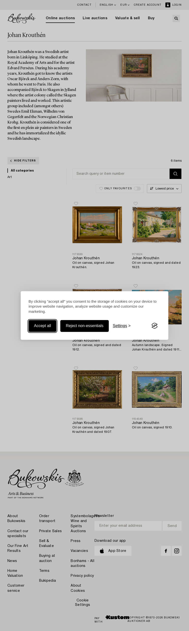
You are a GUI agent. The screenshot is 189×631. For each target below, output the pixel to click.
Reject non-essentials (84, 326)
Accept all (42, 326)
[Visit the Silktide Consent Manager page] (154, 326)
